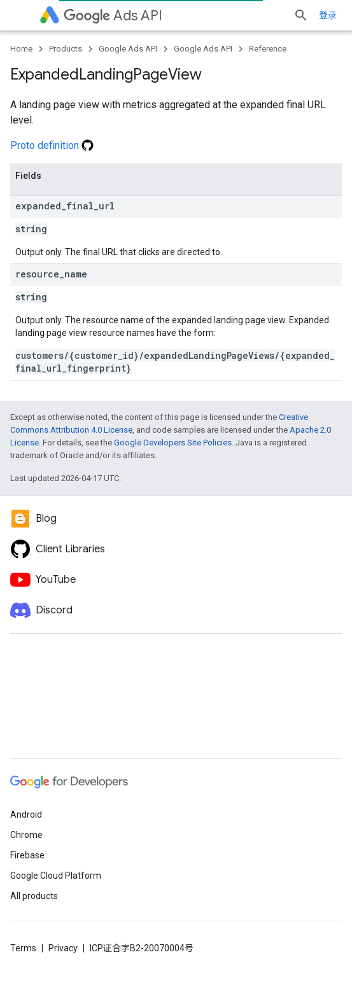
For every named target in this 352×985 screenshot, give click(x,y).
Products (65, 48)
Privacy (63, 948)
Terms (23, 948)
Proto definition (52, 145)
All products (34, 896)
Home (21, 48)
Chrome (26, 835)
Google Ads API (128, 48)
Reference (267, 48)
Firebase (27, 855)
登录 (328, 15)
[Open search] (301, 15)
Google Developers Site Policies (173, 442)
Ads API (113, 15)
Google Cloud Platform (55, 875)
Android (26, 814)
